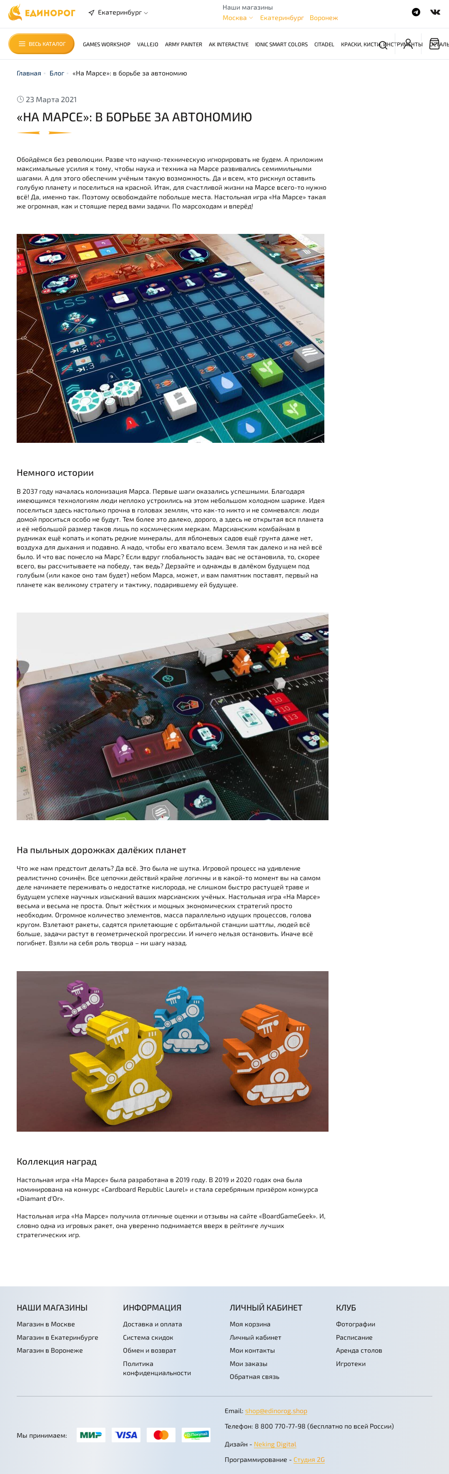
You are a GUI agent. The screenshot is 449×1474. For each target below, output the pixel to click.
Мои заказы (249, 1363)
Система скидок (148, 1337)
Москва (235, 17)
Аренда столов (359, 1350)
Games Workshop (106, 44)
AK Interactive (228, 44)
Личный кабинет (255, 1337)
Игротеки (351, 1363)
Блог (57, 73)
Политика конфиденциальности (157, 1367)
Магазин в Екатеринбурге (57, 1337)
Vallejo (147, 44)
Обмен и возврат (149, 1350)
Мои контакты (252, 1350)
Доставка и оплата (152, 1324)
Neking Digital (275, 1444)
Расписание (354, 1337)
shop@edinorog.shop (276, 1410)
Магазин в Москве (46, 1324)
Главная (29, 73)
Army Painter (183, 44)
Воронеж (324, 17)
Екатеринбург (282, 17)
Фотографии (355, 1324)
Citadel (324, 44)
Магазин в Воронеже (50, 1350)
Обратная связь (254, 1376)
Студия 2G (309, 1459)
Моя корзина (250, 1324)
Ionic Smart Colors (281, 44)
